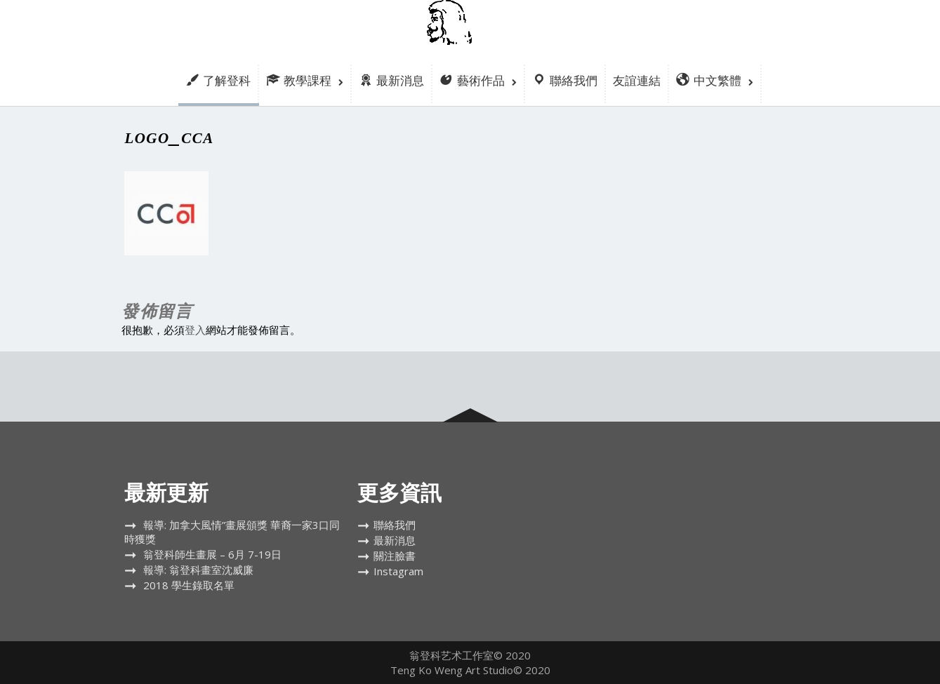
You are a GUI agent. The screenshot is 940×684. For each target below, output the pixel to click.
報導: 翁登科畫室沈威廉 (198, 570)
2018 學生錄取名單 (188, 585)
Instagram (398, 571)
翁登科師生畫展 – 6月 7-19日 (212, 554)
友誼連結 (637, 80)
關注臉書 (394, 556)
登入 (195, 330)
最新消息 (394, 540)
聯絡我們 (394, 525)
